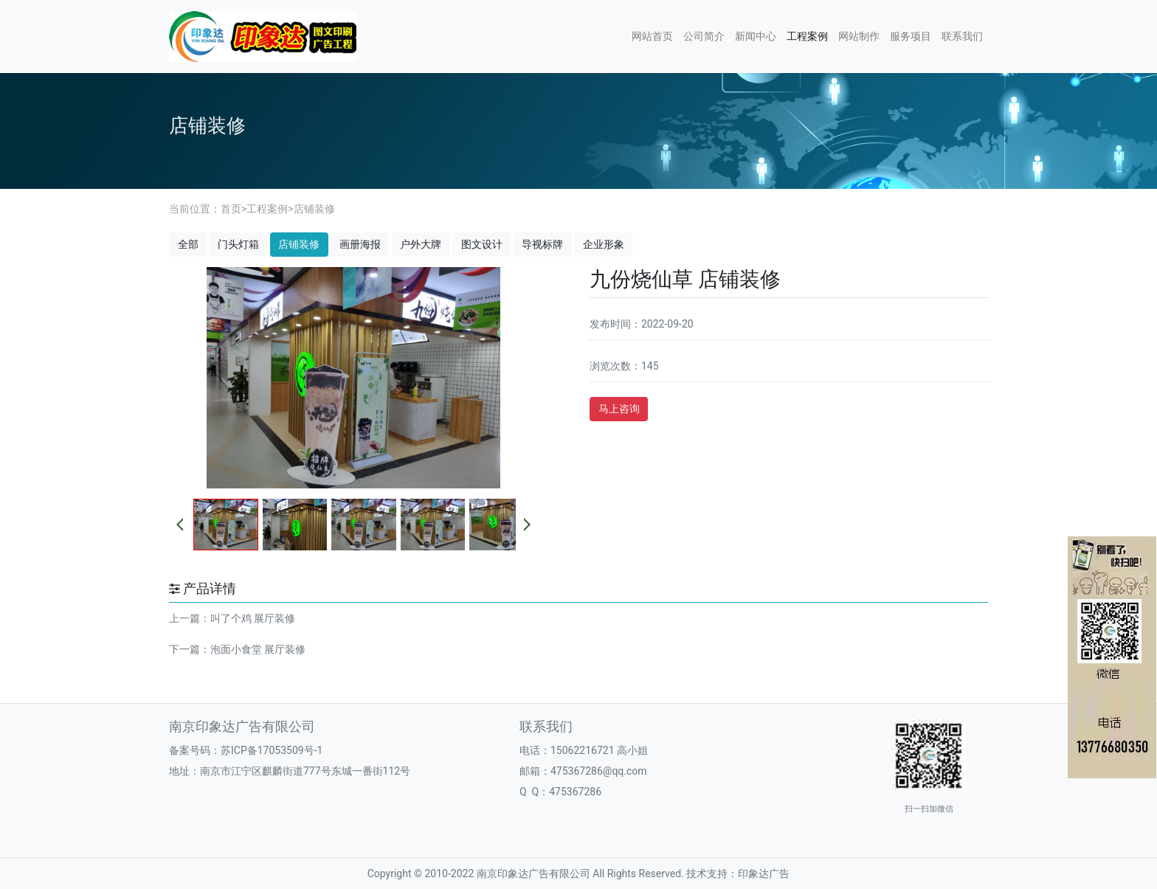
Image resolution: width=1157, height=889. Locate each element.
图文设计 (481, 244)
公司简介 (704, 36)
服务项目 (910, 36)
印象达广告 (764, 873)
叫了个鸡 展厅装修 (252, 618)
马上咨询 (619, 409)
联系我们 (962, 36)
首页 (231, 209)
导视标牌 (542, 244)
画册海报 (360, 244)
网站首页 (652, 36)
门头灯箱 (238, 244)
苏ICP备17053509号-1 (271, 750)
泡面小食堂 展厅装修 (257, 649)
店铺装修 (314, 209)
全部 (188, 244)
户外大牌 (420, 244)
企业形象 (603, 244)
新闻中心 (755, 36)
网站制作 (859, 36)
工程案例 (807, 36)
